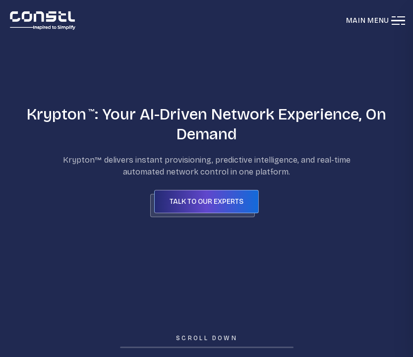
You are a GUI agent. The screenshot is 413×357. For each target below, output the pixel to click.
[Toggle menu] (397, 20)
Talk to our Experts (206, 201)
